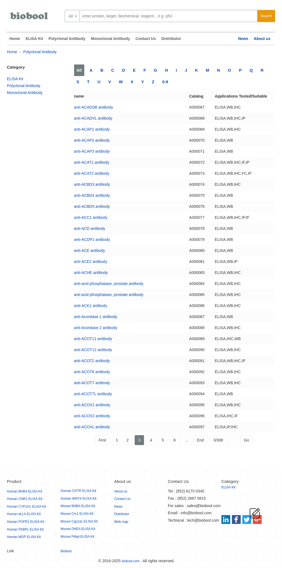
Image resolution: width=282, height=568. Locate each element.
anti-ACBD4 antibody (92, 195)
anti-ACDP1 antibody (92, 239)
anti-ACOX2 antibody (92, 416)
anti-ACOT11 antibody (93, 339)
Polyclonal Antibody (66, 38)
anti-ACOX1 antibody (92, 405)
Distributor (171, 38)
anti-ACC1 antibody (90, 217)
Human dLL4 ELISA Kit (24, 514)
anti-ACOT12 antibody (93, 350)
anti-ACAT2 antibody (91, 173)
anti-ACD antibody (89, 228)
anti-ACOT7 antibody (92, 383)
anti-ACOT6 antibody (92, 372)
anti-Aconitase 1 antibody (95, 316)
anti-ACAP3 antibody (92, 151)
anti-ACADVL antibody (93, 118)
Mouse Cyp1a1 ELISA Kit (79, 521)
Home (14, 38)
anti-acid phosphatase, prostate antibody (108, 283)
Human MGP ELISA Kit (24, 537)
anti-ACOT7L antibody (93, 394)
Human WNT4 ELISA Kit (78, 498)
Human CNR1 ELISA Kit (24, 499)
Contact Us (145, 38)
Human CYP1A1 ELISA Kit (26, 506)
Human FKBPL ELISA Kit (25, 529)
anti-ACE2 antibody (90, 261)
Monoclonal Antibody (110, 38)
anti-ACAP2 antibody (92, 140)
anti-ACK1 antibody (90, 305)
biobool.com (131, 561)
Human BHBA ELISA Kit (24, 491)
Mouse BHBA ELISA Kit (78, 506)
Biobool (66, 551)
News (243, 38)
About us (262, 38)
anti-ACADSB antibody (93, 107)
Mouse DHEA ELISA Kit (78, 529)
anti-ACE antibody (89, 250)
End (200, 440)
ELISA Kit (34, 38)
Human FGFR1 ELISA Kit (25, 522)
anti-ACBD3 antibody (92, 184)
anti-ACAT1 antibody (91, 162)
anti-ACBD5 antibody (92, 206)
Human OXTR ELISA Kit (78, 491)
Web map (121, 522)
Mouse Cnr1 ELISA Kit (77, 514)
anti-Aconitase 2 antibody (95, 327)
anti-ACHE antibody (91, 272)
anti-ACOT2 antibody (92, 361)
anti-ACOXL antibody (92, 427)
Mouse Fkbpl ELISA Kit (77, 537)
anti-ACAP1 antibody (92, 129)
